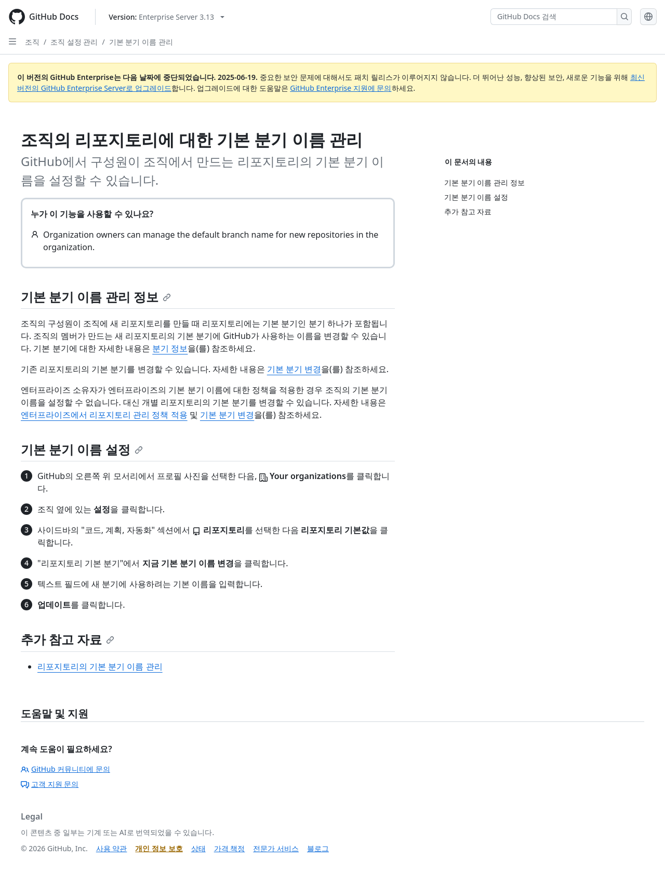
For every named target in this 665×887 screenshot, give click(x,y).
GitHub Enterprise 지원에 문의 (340, 88)
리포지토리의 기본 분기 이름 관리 (100, 666)
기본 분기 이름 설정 (82, 449)
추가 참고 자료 (67, 639)
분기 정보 (170, 348)
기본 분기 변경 (294, 369)
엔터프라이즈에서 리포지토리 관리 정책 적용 (104, 414)
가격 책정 (229, 848)
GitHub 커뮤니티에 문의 (65, 769)
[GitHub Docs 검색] (554, 16)
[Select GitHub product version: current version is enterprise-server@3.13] (166, 17)
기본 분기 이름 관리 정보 (96, 296)
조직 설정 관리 (74, 42)
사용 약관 (111, 848)
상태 (198, 848)
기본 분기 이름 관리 (141, 42)
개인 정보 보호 (158, 848)
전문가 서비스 (276, 848)
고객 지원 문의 (49, 784)
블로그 (318, 848)
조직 (32, 42)
